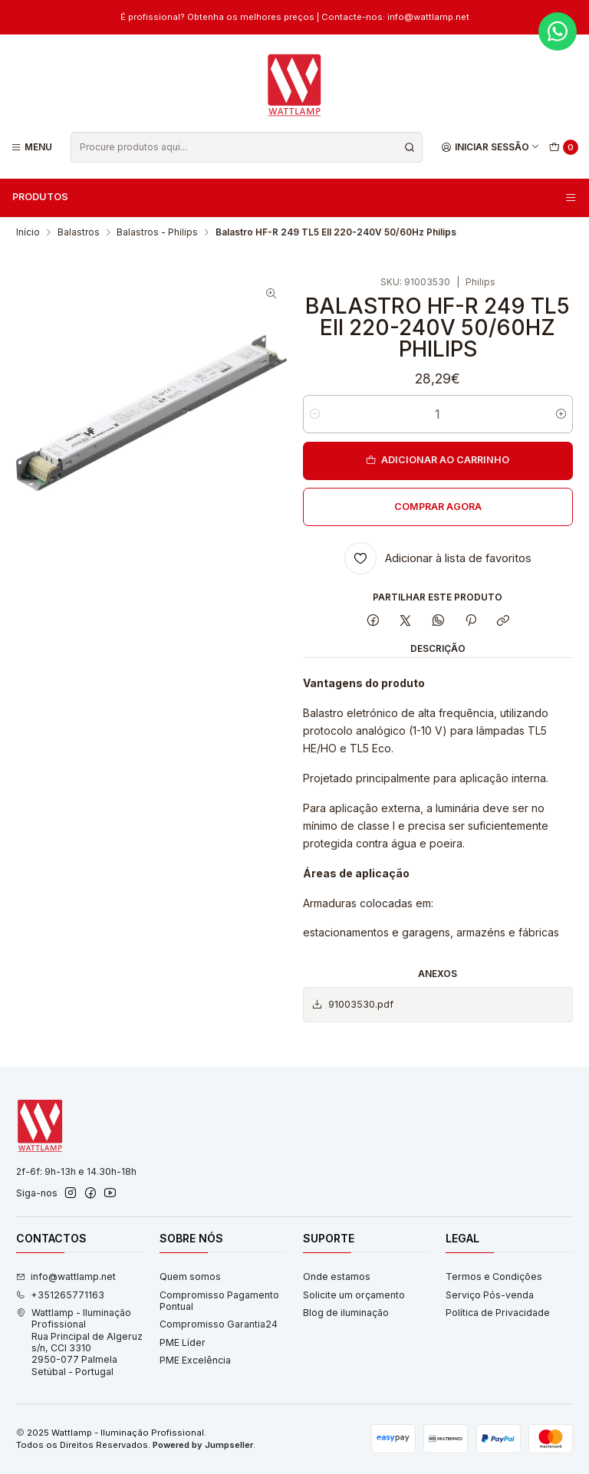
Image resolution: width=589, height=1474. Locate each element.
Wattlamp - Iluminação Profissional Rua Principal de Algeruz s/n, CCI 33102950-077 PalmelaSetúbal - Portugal (79, 1342)
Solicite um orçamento (354, 1295)
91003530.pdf (352, 1005)
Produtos (294, 197)
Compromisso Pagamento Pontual (219, 1300)
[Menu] (31, 146)
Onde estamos (336, 1276)
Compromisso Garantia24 (219, 1324)
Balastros (79, 232)
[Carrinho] (564, 148)
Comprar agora (438, 506)
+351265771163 (60, 1295)
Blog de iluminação (346, 1312)
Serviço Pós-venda (490, 1295)
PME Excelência (195, 1360)
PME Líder (183, 1342)
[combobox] (246, 147)
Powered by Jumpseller (203, 1444)
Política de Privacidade (498, 1312)
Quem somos (190, 1276)
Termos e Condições (494, 1276)
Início (28, 232)
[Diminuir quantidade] (315, 414)
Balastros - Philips (157, 232)
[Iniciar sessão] (491, 146)
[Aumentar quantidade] (561, 414)
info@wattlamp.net (428, 17)
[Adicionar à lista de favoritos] (437, 558)
